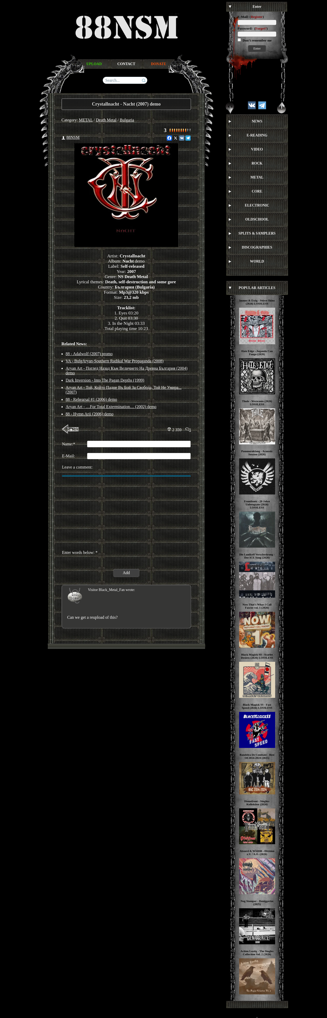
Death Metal (106, 120)
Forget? (261, 28)
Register (257, 17)
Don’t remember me (257, 40)
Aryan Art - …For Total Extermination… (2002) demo (111, 406)
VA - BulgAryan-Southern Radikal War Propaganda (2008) (115, 361)
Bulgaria (127, 120)
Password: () (253, 28)
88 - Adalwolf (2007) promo (89, 354)
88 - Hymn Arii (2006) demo (89, 414)
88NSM (73, 137)
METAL (86, 120)
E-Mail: (243, 17)
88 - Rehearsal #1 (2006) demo (91, 399)
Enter (257, 48)
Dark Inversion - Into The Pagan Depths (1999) (105, 380)
